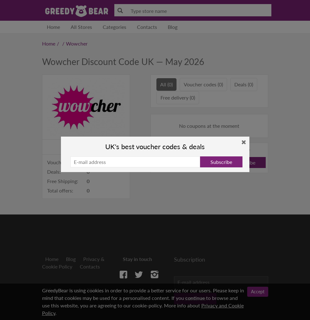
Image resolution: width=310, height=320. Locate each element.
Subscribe (221, 162)
